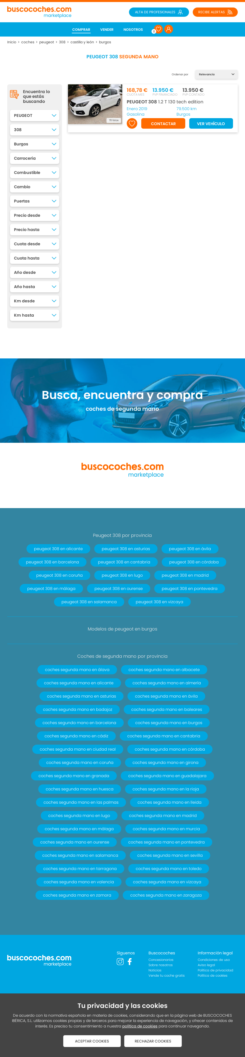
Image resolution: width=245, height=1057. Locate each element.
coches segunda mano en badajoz (77, 709)
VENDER (107, 29)
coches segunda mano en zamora (77, 895)
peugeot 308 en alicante (58, 549)
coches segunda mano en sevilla (170, 855)
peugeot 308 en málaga (51, 588)
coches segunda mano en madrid (163, 815)
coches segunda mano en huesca (80, 789)
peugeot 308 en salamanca (89, 602)
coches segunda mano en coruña (80, 762)
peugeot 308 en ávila (190, 549)
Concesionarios (161, 959)
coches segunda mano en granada (73, 776)
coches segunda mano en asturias (81, 696)
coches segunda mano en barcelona (79, 723)
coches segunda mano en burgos (168, 723)
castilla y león (82, 42)
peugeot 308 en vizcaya (159, 602)
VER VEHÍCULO (211, 124)
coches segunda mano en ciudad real (78, 749)
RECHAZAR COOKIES (153, 1041)
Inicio (11, 42)
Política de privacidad (215, 970)
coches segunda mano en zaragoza (166, 895)
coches (27, 42)
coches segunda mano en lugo (79, 815)
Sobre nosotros (160, 965)
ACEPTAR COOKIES (92, 1041)
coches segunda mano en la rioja (165, 789)
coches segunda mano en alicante (79, 683)
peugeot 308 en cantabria (124, 562)
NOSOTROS (133, 29)
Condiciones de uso (214, 959)
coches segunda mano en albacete (164, 670)
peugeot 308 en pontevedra (190, 588)
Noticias (155, 970)
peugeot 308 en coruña (59, 575)
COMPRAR (81, 29)
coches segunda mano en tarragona (80, 869)
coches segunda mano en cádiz (76, 736)
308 (62, 42)
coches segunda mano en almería (166, 683)
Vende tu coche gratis (166, 975)
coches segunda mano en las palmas (81, 802)
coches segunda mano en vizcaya (167, 882)
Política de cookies (213, 975)
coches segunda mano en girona (165, 762)
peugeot (46, 42)
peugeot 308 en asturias (126, 549)
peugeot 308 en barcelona (52, 562)
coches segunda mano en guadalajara (167, 776)
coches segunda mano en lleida (170, 802)
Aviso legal (206, 965)
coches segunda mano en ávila (166, 696)
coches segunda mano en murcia (166, 829)
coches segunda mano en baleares (166, 709)
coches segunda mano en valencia (79, 882)
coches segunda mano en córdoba (170, 749)
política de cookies (140, 1026)
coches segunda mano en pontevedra (166, 842)
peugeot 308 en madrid (185, 575)
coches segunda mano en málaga (79, 829)
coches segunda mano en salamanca (80, 855)
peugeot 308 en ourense (118, 588)
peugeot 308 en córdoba (194, 562)
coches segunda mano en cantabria (163, 736)
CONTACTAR (163, 124)
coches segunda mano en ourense (74, 842)
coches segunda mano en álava (77, 670)
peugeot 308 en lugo (122, 575)
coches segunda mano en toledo (169, 869)
